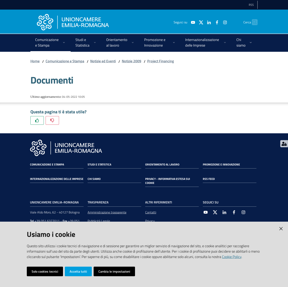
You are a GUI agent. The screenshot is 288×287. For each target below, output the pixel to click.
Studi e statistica (99, 164)
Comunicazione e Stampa (65, 61)
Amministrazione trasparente (107, 212)
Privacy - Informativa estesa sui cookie (167, 181)
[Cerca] (253, 22)
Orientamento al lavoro (162, 164)
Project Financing (160, 61)
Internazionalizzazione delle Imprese (56, 179)
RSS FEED (209, 179)
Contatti (150, 212)
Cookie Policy (231, 256)
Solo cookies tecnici (45, 271)
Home (35, 61)
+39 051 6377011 (47, 220)
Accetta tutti (78, 271)
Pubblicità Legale (99, 220)
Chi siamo (94, 179)
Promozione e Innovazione (221, 164)
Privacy (150, 220)
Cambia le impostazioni (114, 271)
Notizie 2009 (131, 61)
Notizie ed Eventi (103, 61)
